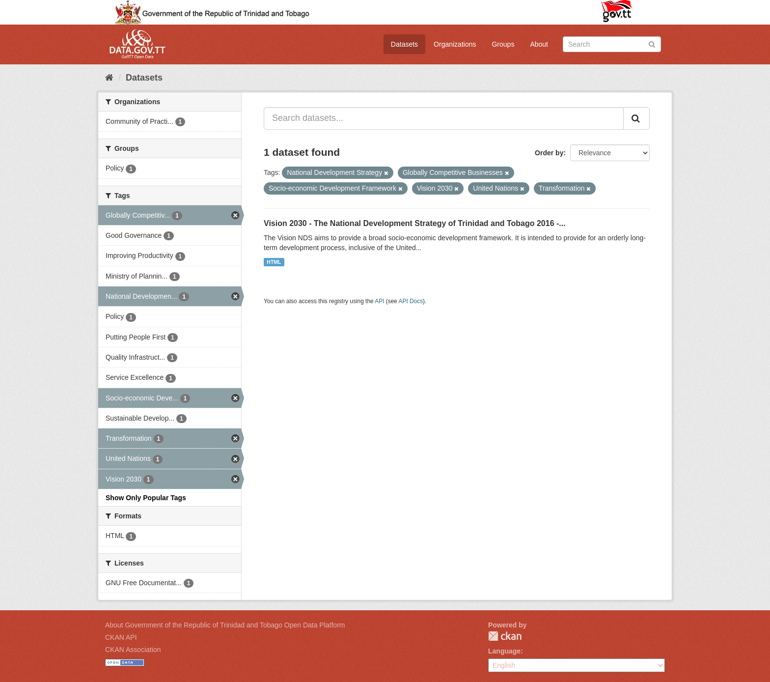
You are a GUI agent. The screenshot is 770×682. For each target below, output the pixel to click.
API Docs (411, 301)
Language (504, 651)
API (379, 301)
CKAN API (121, 637)
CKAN (505, 636)
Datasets (404, 44)
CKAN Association (133, 650)
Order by (549, 153)
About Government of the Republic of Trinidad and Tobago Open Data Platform (225, 625)
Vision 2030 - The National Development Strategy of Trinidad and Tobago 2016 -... (415, 223)
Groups (503, 44)
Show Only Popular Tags (146, 498)
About (539, 44)
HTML (274, 262)
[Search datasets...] (444, 118)
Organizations (455, 44)
